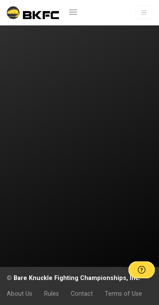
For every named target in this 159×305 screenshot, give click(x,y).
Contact (82, 293)
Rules (51, 293)
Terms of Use (123, 293)
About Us (19, 293)
